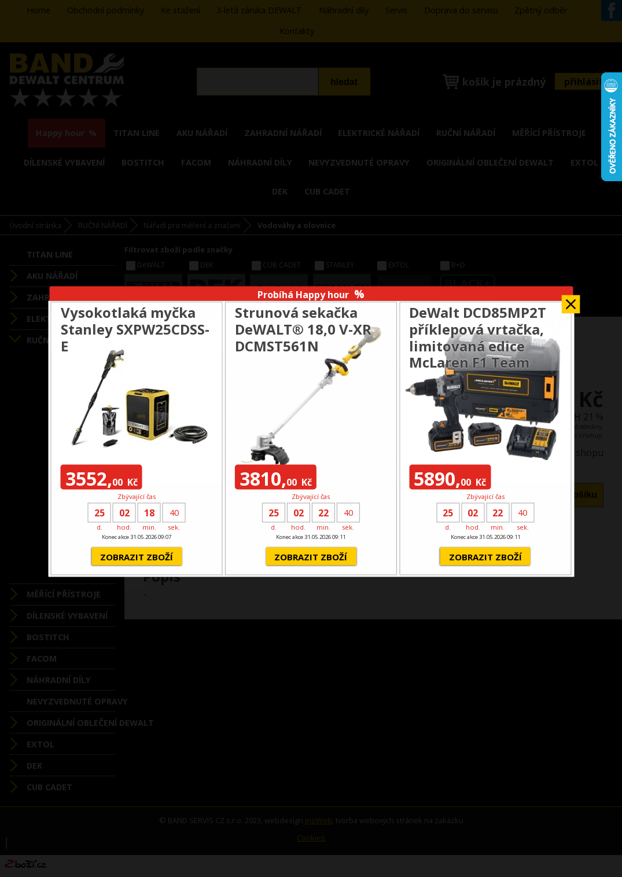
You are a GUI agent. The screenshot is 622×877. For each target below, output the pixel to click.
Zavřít (570, 300)
